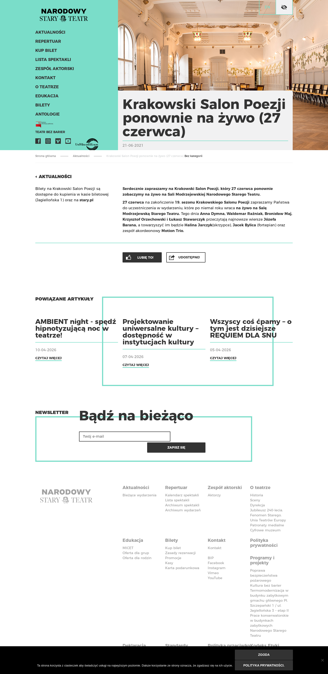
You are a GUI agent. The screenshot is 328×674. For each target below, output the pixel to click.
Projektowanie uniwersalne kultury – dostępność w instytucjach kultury (160, 331)
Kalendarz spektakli (182, 483)
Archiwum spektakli (182, 493)
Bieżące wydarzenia (139, 483)
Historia (256, 483)
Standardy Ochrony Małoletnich (179, 636)
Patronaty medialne (267, 513)
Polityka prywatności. (264, 665)
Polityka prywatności (264, 530)
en (267, 7)
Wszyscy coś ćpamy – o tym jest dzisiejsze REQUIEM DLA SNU (251, 328)
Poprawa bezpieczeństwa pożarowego (263, 562)
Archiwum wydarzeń (183, 498)
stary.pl (86, 200)
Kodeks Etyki (265, 631)
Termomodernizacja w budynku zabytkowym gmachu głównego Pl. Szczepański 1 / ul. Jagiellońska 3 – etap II (269, 587)
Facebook (38, 142)
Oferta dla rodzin (137, 545)
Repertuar (47, 42)
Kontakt (45, 79)
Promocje (173, 545)
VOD (78, 142)
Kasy (169, 550)
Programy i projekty (263, 547)
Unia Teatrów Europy (268, 508)
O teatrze (46, 88)
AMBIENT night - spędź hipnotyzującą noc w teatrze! (75, 328)
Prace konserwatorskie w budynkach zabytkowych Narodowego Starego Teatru (269, 612)
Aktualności (49, 33)
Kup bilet (45, 52)
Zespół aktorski (54, 70)
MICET (128, 535)
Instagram (48, 142)
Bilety (42, 106)
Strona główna (45, 156)
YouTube (68, 142)
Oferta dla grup (136, 540)
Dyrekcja (257, 493)
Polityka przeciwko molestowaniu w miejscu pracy (227, 639)
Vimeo (58, 142)
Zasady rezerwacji (180, 540)
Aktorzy (214, 483)
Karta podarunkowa (182, 555)
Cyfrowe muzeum (265, 518)
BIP (211, 545)
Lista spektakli (52, 61)
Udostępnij (189, 257)
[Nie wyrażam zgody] (322, 660)
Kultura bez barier (265, 572)
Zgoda (264, 655)
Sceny (255, 488)
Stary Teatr (65, 15)
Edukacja (46, 97)
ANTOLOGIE (47, 115)
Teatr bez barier (49, 133)
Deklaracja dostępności (137, 634)
